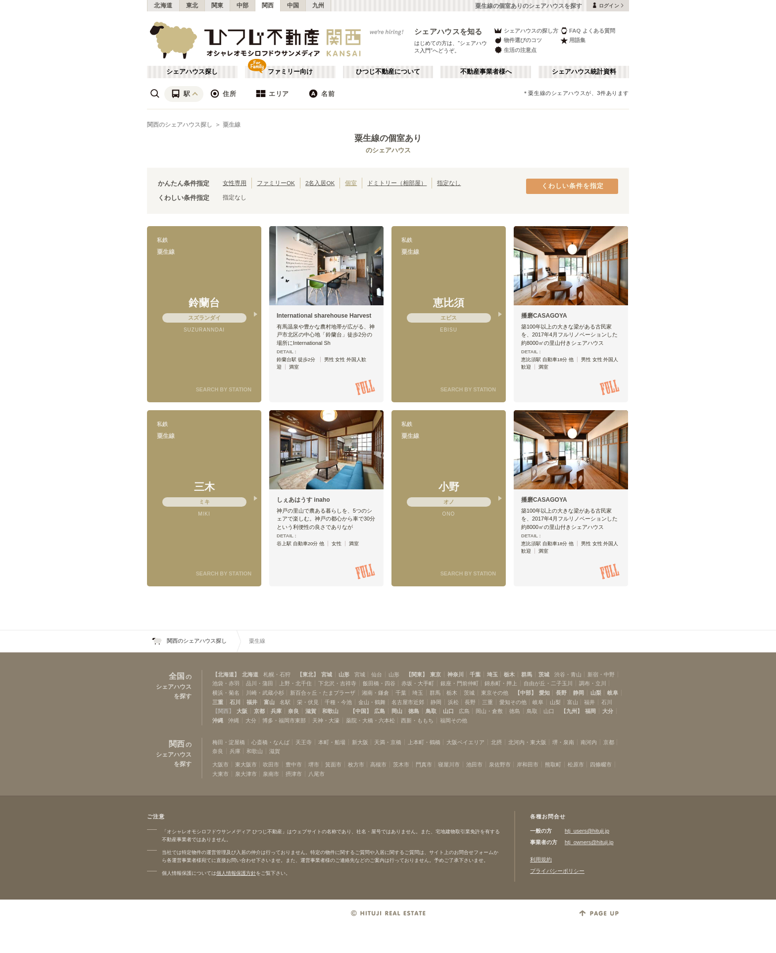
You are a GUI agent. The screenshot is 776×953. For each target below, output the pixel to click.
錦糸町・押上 (501, 683)
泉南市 (271, 774)
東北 (192, 5)
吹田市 (271, 764)
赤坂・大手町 (417, 683)
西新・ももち (417, 720)
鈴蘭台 (204, 302)
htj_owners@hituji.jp (589, 842)
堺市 (313, 764)
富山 (269, 702)
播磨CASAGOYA (544, 315)
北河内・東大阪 (527, 742)
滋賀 (310, 711)
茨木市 (401, 764)
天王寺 (303, 742)
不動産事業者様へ (486, 71)
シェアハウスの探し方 (525, 30)
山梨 (595, 693)
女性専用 (234, 183)
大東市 (220, 774)
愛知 (544, 693)
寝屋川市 (449, 764)
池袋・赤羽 (226, 683)
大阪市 (220, 764)
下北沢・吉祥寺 (337, 683)
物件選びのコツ (517, 40)
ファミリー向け (290, 71)
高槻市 (378, 764)
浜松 (453, 702)
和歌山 (330, 711)
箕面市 (333, 764)
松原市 (576, 764)
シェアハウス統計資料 (584, 71)
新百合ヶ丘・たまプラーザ (322, 693)
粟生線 (232, 124)
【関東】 (417, 674)
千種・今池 (338, 702)
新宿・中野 (601, 674)
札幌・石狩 (277, 674)
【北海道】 (226, 674)
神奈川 (455, 674)
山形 (344, 674)
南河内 (589, 742)
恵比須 (448, 302)
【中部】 (525, 693)
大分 (607, 711)
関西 (268, 5)
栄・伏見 (308, 702)
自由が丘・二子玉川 (548, 683)
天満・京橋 (387, 742)
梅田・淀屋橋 (228, 742)
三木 (204, 486)
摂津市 (294, 774)
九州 (318, 5)
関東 (217, 5)
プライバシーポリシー (557, 871)
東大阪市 (246, 764)
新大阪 (360, 742)
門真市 (424, 764)
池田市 (474, 764)
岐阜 (612, 693)
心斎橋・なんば (270, 742)
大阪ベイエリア (465, 742)
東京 (435, 674)
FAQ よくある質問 (587, 30)
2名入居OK (320, 183)
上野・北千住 (295, 683)
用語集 (572, 40)
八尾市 (316, 774)
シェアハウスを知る (448, 31)
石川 (235, 702)
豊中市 (294, 764)
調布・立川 (592, 683)
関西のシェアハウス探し (179, 124)
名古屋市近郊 (407, 702)
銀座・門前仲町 (459, 683)
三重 (217, 702)
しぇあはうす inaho (303, 499)
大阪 (242, 711)
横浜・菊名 (226, 693)
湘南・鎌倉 (375, 693)
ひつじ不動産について (388, 71)
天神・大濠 (326, 720)
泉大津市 (246, 774)
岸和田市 (527, 764)
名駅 (285, 702)
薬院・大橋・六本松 (370, 720)
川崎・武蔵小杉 (265, 693)
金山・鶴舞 (372, 702)
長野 (561, 693)
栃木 (509, 674)
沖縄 (217, 720)
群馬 (526, 674)
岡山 (396, 711)
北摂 (496, 742)
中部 (243, 5)
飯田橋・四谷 (379, 683)
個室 (351, 183)
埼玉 (492, 674)
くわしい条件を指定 (572, 186)
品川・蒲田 (259, 683)
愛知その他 (513, 702)
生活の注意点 (514, 49)
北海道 (163, 5)
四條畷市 (601, 764)
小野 (448, 486)
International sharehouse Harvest (324, 315)
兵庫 (276, 711)
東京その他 (494, 693)
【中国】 (361, 711)
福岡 (590, 711)
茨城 (543, 674)
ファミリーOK (276, 183)
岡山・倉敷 (489, 711)
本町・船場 (331, 742)
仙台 (376, 674)
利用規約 (541, 859)
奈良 (293, 711)
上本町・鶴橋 (424, 742)
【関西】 (223, 711)
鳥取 (431, 711)
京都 (259, 711)
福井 (251, 702)
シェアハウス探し (192, 71)
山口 (448, 711)
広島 (379, 711)
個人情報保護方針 (236, 873)
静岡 (578, 693)
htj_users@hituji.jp (587, 831)
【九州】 (571, 711)
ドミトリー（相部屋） (397, 183)
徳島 (413, 711)
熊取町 (553, 764)
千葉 (475, 674)
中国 (293, 5)
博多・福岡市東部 (284, 720)
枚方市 (356, 764)
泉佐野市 (500, 764)
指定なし (449, 183)
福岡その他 (453, 720)
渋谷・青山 (568, 674)
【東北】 (308, 674)
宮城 (326, 674)
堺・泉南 (563, 742)
